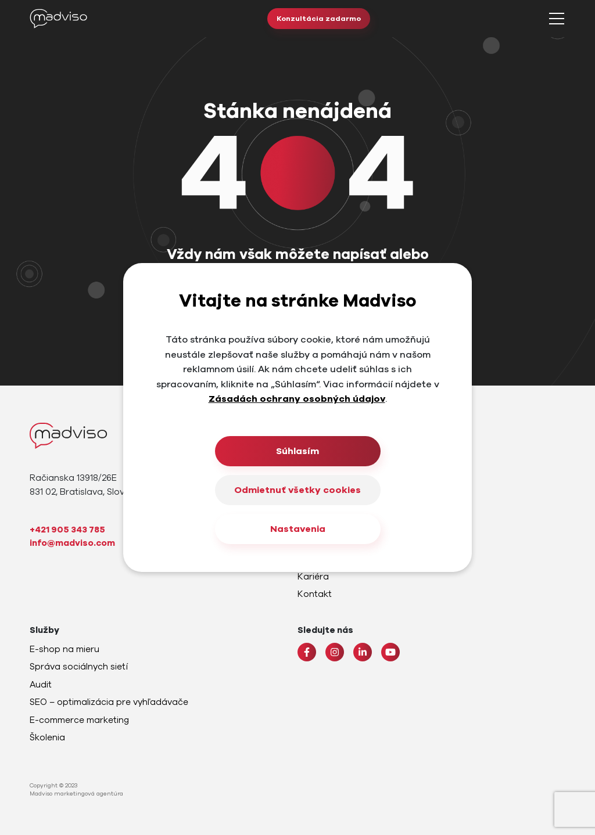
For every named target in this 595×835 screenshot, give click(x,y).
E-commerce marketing (79, 720)
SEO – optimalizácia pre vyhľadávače (109, 702)
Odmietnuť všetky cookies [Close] (297, 490)
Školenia (47, 737)
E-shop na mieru (64, 649)
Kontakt (315, 594)
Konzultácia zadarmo (319, 18)
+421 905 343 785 (67, 529)
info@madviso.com (72, 543)
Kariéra (313, 576)
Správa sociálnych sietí (79, 666)
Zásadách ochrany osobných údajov (297, 399)
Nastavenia (297, 529)
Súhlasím (297, 451)
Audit (41, 684)
